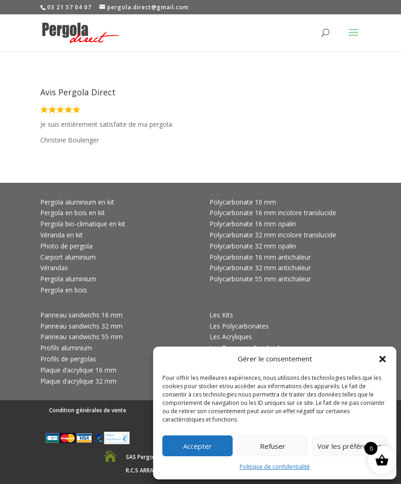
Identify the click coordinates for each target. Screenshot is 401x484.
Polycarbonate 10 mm (243, 202)
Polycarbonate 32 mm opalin (253, 246)
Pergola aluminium (68, 278)
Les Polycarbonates (239, 326)
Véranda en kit (61, 234)
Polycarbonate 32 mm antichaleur (260, 267)
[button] (382, 359)
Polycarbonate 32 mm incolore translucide (273, 234)
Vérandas (54, 267)
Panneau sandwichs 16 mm (81, 314)
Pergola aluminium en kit (77, 202)
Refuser (272, 446)
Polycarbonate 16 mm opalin (253, 223)
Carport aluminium (68, 257)
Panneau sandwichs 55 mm (81, 336)
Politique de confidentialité (275, 467)
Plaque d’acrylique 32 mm (78, 381)
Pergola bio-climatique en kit (82, 223)
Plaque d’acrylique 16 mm (78, 370)
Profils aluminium (66, 347)
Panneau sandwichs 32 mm (81, 326)
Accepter (197, 446)
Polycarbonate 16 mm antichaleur (260, 257)
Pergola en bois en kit (72, 212)
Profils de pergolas (68, 358)
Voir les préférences (349, 446)
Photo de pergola (66, 246)
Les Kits (221, 314)
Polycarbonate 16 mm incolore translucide (273, 212)
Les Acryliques (231, 336)
